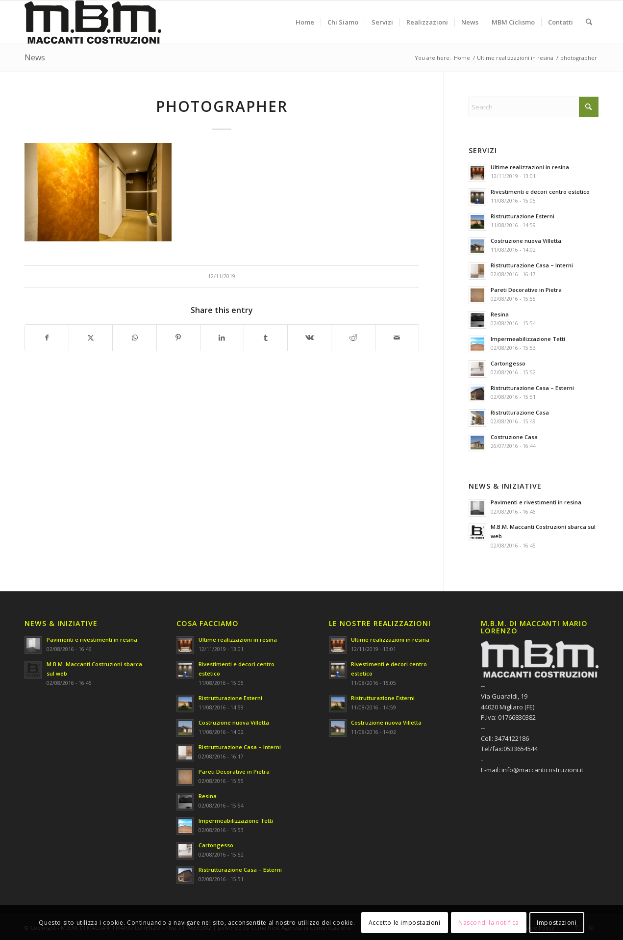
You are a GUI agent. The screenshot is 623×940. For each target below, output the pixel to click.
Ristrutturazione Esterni (522, 216)
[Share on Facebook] (47, 337)
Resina (500, 314)
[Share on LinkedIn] (222, 337)
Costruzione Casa (514, 437)
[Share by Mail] (397, 337)
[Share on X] (90, 337)
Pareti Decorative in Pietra (526, 289)
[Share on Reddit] (352, 337)
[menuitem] (305, 22)
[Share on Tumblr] (265, 337)
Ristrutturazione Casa (520, 412)
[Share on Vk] (309, 337)
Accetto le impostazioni (405, 922)
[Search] (588, 22)
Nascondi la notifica (488, 922)
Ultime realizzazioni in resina (530, 167)
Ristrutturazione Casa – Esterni (532, 388)
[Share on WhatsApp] (134, 337)
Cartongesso (508, 363)
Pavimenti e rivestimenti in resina (536, 502)
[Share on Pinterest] (178, 337)
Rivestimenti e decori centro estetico (540, 191)
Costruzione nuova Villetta (526, 240)
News (35, 57)
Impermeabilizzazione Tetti (528, 338)
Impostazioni (556, 922)
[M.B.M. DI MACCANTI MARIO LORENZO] (93, 22)
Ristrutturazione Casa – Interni (532, 265)
